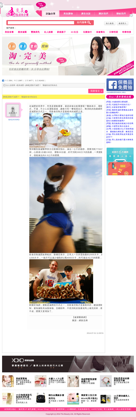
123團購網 (71, 409)
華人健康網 (109, 409)
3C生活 (74, 32)
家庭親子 (61, 32)
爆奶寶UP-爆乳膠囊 (27, 409)
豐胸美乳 (35, 32)
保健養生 (100, 32)
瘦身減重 (22, 32)
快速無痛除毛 (84, 409)
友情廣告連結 (10, 409)
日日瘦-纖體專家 (57, 409)
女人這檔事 (10, 85)
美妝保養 (9, 32)
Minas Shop (43, 409)
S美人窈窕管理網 (122, 409)
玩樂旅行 (87, 32)
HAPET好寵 (96, 409)
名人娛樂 (48, 32)
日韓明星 (113, 32)
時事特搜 (126, 32)
